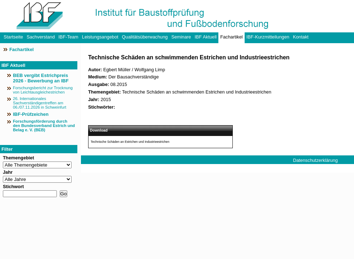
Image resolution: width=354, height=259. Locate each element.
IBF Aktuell (206, 37)
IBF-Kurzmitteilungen (267, 37)
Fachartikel (231, 37)
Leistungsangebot (100, 37)
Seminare (181, 37)
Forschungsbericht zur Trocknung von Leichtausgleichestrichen (43, 90)
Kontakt (300, 37)
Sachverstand (41, 37)
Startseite (13, 37)
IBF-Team (68, 37)
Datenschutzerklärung (315, 160)
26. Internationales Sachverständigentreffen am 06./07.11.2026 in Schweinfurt (39, 102)
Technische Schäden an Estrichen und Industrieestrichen (130, 142)
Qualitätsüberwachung (145, 37)
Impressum (304, 169)
